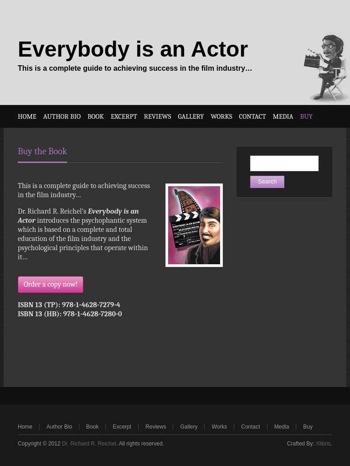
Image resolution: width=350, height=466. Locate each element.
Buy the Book (42, 151)
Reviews (155, 427)
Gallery (188, 427)
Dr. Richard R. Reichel (89, 443)
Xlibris (323, 443)
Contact (250, 427)
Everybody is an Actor (133, 49)
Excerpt (122, 427)
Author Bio (59, 427)
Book (92, 427)
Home (25, 427)
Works (219, 427)
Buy (308, 427)
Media (281, 427)
